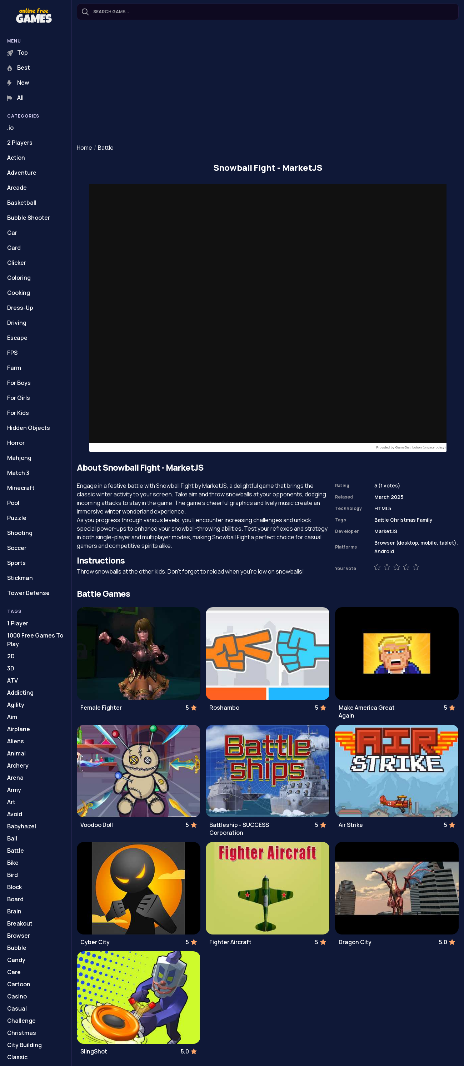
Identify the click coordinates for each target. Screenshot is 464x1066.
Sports (16, 563)
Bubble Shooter (28, 218)
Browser (18, 935)
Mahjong (19, 458)
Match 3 (18, 473)
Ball (12, 838)
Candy (16, 960)
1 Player (17, 623)
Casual (17, 1008)
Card (14, 248)
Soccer (16, 548)
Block (14, 887)
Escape (17, 338)
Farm (14, 368)
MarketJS (385, 531)
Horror (16, 443)
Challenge (21, 1021)
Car (12, 233)
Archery (18, 765)
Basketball (21, 203)
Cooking (18, 293)
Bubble (16, 948)
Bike (13, 863)
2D (11, 656)
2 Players (20, 143)
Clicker (16, 263)
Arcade (17, 188)
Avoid (14, 814)
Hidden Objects (28, 428)
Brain (14, 911)
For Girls (18, 398)
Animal (16, 753)
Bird (12, 875)
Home (84, 148)
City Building (24, 1045)
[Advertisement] (268, 83)
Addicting (20, 692)
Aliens (15, 741)
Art (11, 802)
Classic (17, 1057)
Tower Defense (28, 593)
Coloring (19, 278)
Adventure (21, 173)
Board (15, 899)
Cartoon (18, 984)
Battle (15, 850)
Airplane (18, 729)
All (15, 97)
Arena (15, 778)
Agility (15, 705)
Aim (12, 717)
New (18, 82)
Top (17, 52)
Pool (13, 503)
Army (14, 790)
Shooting (20, 533)
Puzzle (16, 518)
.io (10, 128)
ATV (12, 680)
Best (18, 67)
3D (10, 668)
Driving (16, 323)
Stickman (20, 578)
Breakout (20, 923)
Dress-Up (20, 308)
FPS (12, 353)
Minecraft (21, 488)
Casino (17, 996)
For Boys (19, 383)
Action (16, 158)
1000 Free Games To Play (35, 639)
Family (425, 519)
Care (14, 972)
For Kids (18, 413)
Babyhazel (21, 826)
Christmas (21, 1033)
